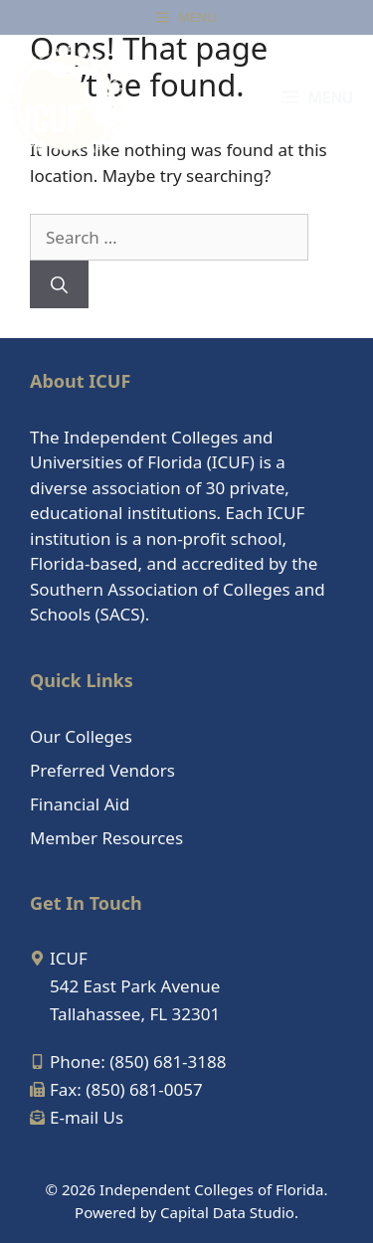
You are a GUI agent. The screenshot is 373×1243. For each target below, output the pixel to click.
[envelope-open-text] (76, 1117)
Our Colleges (81, 736)
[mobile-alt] (128, 1061)
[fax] (116, 1089)
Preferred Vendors (102, 770)
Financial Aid (79, 804)
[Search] (59, 284)
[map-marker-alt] (59, 958)
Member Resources (106, 837)
